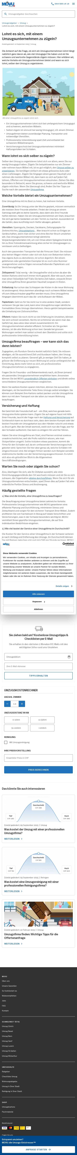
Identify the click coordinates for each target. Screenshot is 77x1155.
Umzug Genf (7, 1041)
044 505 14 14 (62, 3)
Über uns (6, 981)
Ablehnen (38, 609)
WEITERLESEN (13, 838)
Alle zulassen (38, 594)
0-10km (16, 720)
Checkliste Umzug (9, 1077)
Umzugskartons (26, 231)
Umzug (23, 23)
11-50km (42, 720)
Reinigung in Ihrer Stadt (12, 1091)
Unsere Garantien (9, 986)
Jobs (4, 1001)
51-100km (16, 728)
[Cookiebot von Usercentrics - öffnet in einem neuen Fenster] (62, 544)
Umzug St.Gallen (9, 1051)
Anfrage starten (38, 1149)
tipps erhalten (38, 675)
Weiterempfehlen (9, 996)
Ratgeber (6, 1072)
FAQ (4, 1006)
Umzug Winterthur (9, 1056)
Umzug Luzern (8, 1046)
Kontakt (5, 1011)
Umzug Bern (7, 1036)
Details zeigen (62, 586)
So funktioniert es (9, 991)
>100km (42, 728)
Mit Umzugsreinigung (19, 742)
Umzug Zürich (7, 1026)
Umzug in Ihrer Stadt (10, 1086)
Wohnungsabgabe (9, 1081)
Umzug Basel (7, 1031)
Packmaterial (7, 1112)
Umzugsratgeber (9, 23)
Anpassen (38, 601)
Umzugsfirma (37, 189)
